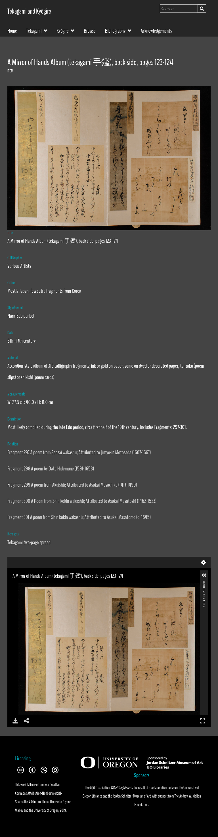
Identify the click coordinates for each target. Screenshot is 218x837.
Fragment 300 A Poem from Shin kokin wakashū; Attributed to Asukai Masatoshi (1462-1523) (81, 501)
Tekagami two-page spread (29, 542)
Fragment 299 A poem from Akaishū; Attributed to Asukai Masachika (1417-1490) (72, 485)
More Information (204, 583)
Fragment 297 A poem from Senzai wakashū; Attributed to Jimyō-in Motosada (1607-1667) (79, 452)
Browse (90, 30)
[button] (204, 575)
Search (202, 8)
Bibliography (115, 30)
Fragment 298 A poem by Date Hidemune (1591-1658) (50, 468)
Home (12, 30)
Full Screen (202, 720)
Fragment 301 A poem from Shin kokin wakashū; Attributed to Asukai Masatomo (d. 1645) (79, 517)
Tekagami (33, 30)
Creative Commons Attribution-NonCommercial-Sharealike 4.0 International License (38, 793)
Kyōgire (63, 30)
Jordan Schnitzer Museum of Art (132, 796)
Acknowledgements (156, 30)
